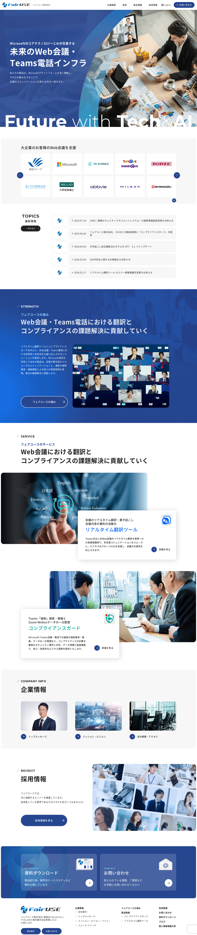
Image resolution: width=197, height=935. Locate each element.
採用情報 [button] (153, 4)
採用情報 (163, 908)
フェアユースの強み (44, 402)
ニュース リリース (87, 925)
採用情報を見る (44, 820)
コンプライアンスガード (136, 916)
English (167, 5)
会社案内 (82, 911)
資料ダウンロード (167, 917)
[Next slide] (177, 175)
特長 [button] (124, 4)
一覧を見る (30, 228)
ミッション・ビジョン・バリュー (94, 920)
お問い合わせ (185, 4)
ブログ (162, 921)
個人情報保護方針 (167, 926)
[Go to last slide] (20, 175)
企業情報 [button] (111, 4)
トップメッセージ (87, 916)
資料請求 (30, 931)
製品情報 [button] (138, 4)
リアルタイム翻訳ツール (136, 920)
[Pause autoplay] (174, 200)
